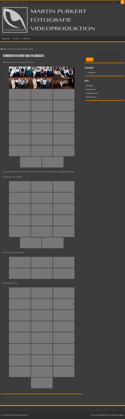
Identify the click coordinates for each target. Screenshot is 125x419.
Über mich (25, 2)
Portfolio (15, 2)
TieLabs (121, 415)
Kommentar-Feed (92, 93)
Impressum (6, 2)
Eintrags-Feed (91, 89)
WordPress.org (91, 97)
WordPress (104, 415)
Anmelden (89, 86)
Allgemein (91, 72)
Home (4, 49)
